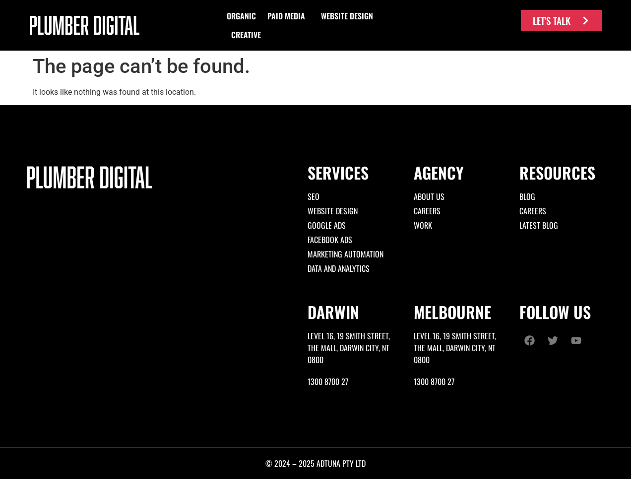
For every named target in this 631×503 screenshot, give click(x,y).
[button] (241, 16)
